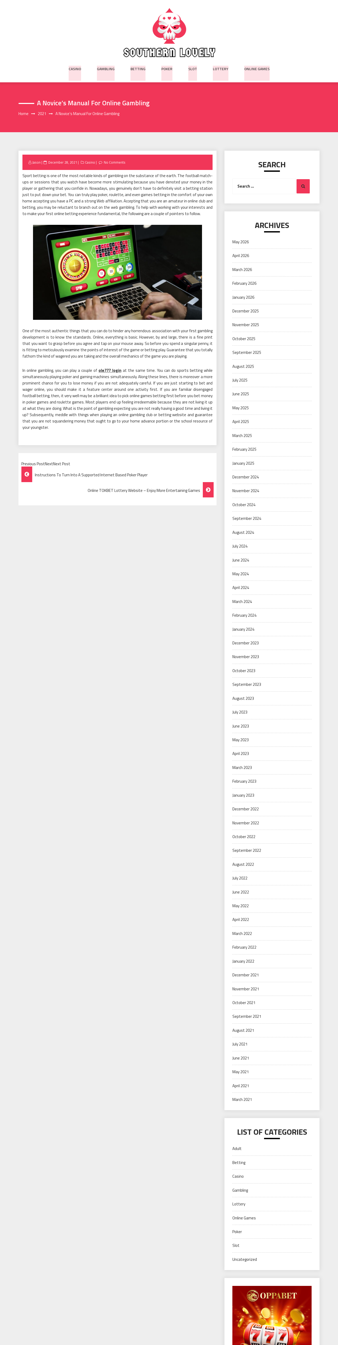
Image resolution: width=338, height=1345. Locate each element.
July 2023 (239, 712)
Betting (137, 68)
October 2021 (243, 1003)
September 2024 (246, 519)
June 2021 (240, 1058)
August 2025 (243, 367)
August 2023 (243, 699)
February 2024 (244, 615)
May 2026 (240, 242)
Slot (192, 68)
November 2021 (245, 989)
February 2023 (244, 781)
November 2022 (245, 823)
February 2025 (244, 449)
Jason (36, 162)
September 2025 (246, 353)
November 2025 (245, 325)
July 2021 (239, 1044)
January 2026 (243, 297)
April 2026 (240, 256)
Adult (237, 1149)
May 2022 (240, 906)
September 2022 (246, 851)
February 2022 (244, 947)
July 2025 (239, 380)
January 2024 (243, 629)
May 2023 (240, 740)
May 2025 (240, 408)
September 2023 (246, 685)
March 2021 (242, 1100)
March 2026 (242, 270)
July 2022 (239, 878)
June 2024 (240, 560)
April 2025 (240, 422)
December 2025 (245, 311)
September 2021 (246, 1017)
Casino (75, 68)
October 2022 (243, 837)
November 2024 (245, 491)
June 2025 (240, 394)
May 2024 (240, 574)
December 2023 (245, 643)
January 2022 (243, 961)
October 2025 (243, 339)
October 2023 (243, 671)
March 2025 (242, 436)
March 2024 (242, 602)
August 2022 (243, 865)
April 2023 (240, 754)
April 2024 (240, 588)
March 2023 (242, 768)
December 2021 (245, 975)
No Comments (115, 162)
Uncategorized (244, 1260)
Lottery (220, 68)
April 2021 (240, 1086)
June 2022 (240, 892)
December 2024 (245, 477)
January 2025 (243, 463)
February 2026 (244, 284)
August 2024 (243, 533)
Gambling (106, 68)
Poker (166, 68)
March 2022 (242, 934)
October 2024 (243, 505)
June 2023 (240, 726)
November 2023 (245, 657)
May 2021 (240, 1072)
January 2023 (243, 795)
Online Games (257, 68)
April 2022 (240, 920)
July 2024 (239, 546)
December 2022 (245, 809)
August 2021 (243, 1031)
